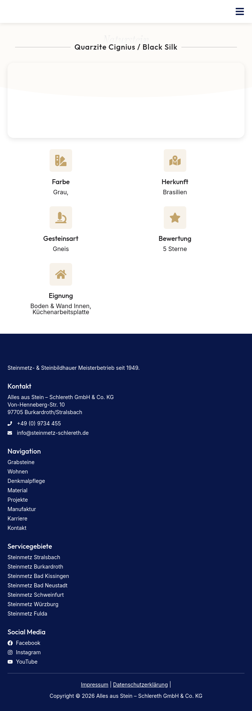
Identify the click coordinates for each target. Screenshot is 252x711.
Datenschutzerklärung (140, 684)
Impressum (94, 684)
